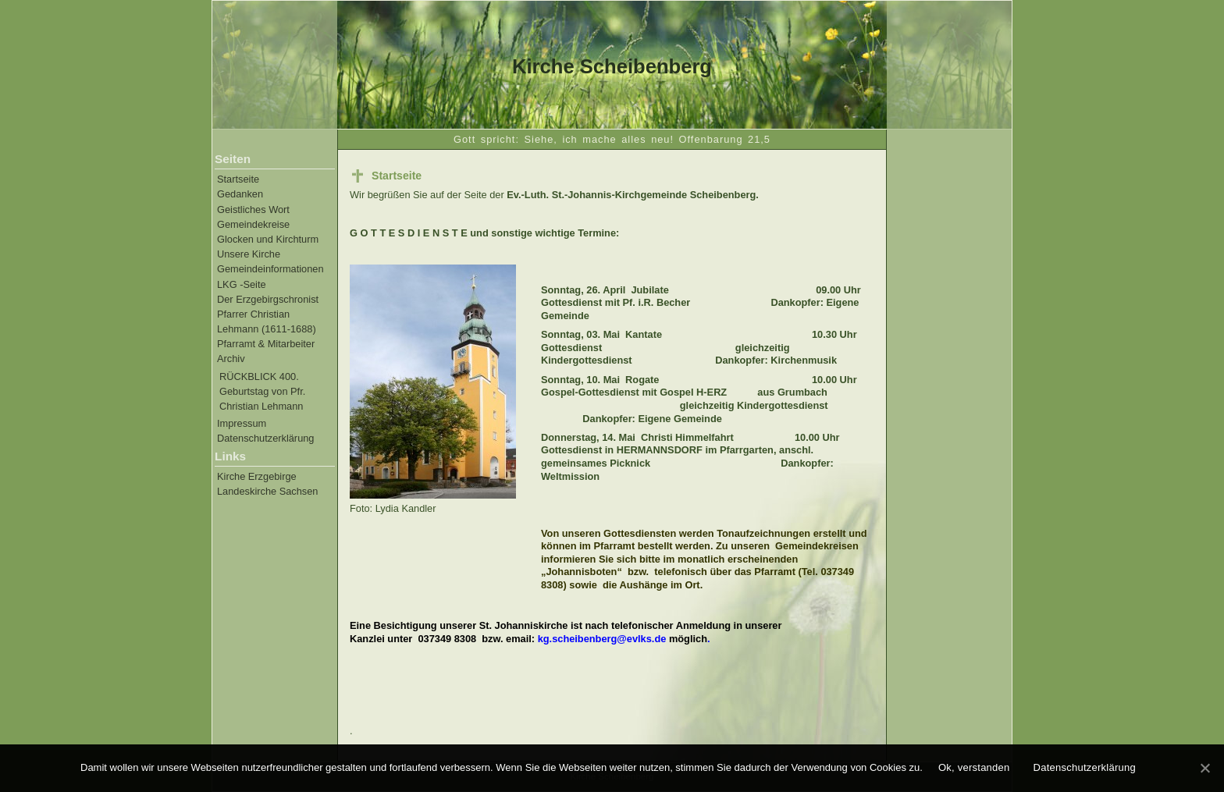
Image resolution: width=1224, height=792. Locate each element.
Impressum (241, 423)
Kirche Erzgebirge (257, 476)
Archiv (231, 358)
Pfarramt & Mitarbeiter (266, 344)
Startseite (238, 179)
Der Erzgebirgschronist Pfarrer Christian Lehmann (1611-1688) (267, 314)
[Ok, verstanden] (1204, 768)
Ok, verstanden (974, 767)
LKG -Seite (241, 284)
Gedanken (240, 194)
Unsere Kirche (248, 254)
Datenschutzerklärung (265, 438)
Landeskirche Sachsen (267, 491)
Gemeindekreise (253, 224)
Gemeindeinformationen (270, 269)
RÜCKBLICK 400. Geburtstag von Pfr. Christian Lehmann (262, 391)
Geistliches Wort (253, 209)
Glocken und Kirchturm (267, 239)
